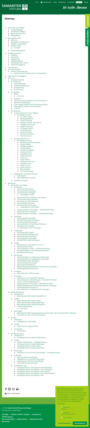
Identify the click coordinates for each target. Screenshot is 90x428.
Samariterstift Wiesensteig (27, 234)
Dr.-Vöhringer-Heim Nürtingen (29, 228)
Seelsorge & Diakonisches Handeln (27, 106)
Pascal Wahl (25, 169)
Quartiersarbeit (20, 84)
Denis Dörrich (25, 167)
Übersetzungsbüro (18, 51)
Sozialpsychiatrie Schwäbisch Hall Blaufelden (34, 368)
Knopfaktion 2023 (27, 195)
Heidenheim (19, 294)
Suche (79, 2)
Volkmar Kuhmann (27, 162)
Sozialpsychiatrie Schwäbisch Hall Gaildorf (33, 371)
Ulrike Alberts (25, 148)
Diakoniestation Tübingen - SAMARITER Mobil (35, 284)
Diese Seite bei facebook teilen (6, 389)
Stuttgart (17, 271)
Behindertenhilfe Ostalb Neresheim (31, 305)
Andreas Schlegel (27, 150)
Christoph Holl (25, 130)
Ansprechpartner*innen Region (26, 113)
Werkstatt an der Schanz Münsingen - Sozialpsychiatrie (38, 353)
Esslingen (17, 216)
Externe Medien (66, 417)
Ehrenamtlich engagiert (17, 76)
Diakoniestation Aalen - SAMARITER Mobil (33, 249)
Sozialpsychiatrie (14, 53)
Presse (55, 2)
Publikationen (62, 2)
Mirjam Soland (26, 156)
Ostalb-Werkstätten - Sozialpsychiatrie (32, 342)
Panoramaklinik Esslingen (27, 357)
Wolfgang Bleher (26, 119)
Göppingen (18, 231)
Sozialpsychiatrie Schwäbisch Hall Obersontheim (36, 373)
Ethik (16, 94)
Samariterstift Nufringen (26, 212)
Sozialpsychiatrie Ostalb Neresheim (31, 348)
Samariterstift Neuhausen (27, 222)
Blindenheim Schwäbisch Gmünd (30, 245)
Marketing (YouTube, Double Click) (68, 413)
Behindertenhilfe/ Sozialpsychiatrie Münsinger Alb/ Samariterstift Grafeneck (46, 313)
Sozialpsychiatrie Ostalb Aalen (29, 346)
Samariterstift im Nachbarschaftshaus (32, 224)
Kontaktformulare (24, 115)
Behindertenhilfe (14, 38)
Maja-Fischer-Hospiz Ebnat (27, 326)
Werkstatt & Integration (20, 42)
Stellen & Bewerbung (19, 71)
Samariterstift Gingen (25, 233)
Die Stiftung (15, 111)
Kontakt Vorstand (21, 180)
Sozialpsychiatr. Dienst (19, 63)
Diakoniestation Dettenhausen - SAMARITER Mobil (37, 280)
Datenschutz (22, 419)
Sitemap (86, 2)
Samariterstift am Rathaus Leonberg (31, 197)
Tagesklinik (15, 59)
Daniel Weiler (25, 144)
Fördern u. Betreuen (19, 44)
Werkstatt (15, 57)
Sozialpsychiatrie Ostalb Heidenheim (31, 337)
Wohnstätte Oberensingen (27, 363)
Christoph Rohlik (26, 128)
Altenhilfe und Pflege (16, 28)
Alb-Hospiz (21, 331)
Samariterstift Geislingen (26, 238)
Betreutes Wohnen (18, 34)
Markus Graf (25, 165)
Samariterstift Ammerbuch (27, 288)
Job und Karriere (14, 69)
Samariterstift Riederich (26, 265)
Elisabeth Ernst (26, 154)
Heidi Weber (25, 160)
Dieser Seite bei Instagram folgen (9, 389)
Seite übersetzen (13, 393)
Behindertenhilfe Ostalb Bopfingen (31, 303)
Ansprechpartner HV (22, 139)
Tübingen (17, 276)
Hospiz (13, 318)
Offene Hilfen (16, 46)
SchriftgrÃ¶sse (37, 2)
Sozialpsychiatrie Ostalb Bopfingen (30, 344)
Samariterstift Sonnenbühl (27, 269)
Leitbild (17, 108)
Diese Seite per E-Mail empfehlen (13, 389)
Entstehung (18, 89)
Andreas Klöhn (26, 152)
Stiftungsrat (21, 176)
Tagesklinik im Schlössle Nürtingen (30, 359)
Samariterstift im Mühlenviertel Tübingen (33, 289)
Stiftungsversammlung (26, 178)
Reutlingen (18, 255)
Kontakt (17, 48)
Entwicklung (16, 82)
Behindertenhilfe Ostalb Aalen (29, 301)
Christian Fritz (25, 163)
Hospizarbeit (13, 68)
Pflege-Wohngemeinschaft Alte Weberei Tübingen (37, 286)
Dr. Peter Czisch (26, 117)
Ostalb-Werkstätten (24, 306)
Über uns (11, 78)
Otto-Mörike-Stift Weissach (27, 199)
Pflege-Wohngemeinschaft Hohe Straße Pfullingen (37, 267)
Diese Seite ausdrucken (17, 389)
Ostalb (16, 243)
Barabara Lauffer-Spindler (30, 142)
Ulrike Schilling (26, 121)
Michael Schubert (27, 134)
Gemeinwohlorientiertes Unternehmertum (30, 101)
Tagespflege (15, 35)
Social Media (71, 2)
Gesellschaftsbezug (21, 86)
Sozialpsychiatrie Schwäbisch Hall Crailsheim (34, 370)
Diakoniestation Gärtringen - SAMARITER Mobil (35, 210)
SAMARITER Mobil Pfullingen (28, 261)
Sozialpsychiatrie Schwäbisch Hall (30, 375)
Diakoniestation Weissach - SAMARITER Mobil (35, 214)
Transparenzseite (17, 80)
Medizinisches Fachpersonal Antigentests (30, 73)
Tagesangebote (17, 61)
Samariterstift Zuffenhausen (28, 273)
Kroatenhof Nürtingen (25, 226)
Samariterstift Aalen (25, 247)
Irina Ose (20, 96)
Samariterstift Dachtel (25, 203)
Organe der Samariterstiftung (25, 174)
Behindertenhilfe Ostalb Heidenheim (31, 296)
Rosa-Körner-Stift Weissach (27, 201)
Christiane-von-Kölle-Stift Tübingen (31, 278)
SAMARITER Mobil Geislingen (28, 240)
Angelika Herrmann (28, 124)
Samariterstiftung (15, 408)
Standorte (11, 183)
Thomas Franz (25, 136)
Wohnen (14, 40)
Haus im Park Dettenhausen (28, 282)
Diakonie (17, 99)
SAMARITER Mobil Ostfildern (28, 220)
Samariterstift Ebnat (25, 252)
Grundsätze (15, 92)
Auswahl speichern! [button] (64, 423)
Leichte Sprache (47, 2)
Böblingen (18, 187)
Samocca (23, 308)
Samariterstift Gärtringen (27, 205)
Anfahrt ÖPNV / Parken (20, 414)
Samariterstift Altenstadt (26, 236)
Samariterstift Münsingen (27, 263)
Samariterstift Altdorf (25, 189)
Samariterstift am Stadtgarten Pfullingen (33, 259)
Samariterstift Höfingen (26, 193)
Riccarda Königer (27, 171)
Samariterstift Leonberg (26, 191)
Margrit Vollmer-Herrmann (30, 123)
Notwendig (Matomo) (65, 408)
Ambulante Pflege (18, 32)
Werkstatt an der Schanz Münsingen (31, 315)
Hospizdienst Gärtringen (29, 207)
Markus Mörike (26, 132)
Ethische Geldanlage (22, 103)
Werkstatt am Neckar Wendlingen (30, 361)
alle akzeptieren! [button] (79, 423)
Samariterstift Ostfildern (26, 218)
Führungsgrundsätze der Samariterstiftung (31, 104)
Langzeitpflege (17, 30)
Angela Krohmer (26, 126)
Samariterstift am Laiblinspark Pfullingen (33, 257)
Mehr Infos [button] (61, 403)
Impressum (36, 414)
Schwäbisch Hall (20, 366)
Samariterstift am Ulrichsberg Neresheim (33, 251)
